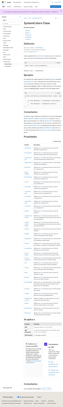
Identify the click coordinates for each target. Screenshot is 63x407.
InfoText (27, 267)
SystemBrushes (43, 118)
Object (31, 70)
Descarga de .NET (55, 6)
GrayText (27, 229)
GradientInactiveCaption (27, 224)
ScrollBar (27, 293)
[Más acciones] (60, 18)
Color (53, 56)
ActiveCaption (28, 153)
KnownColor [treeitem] (6, 36)
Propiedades (28, 37)
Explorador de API (36, 18)
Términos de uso (28, 403)
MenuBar (27, 277)
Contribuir (43, 401)
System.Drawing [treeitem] (7, 26)
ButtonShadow (28, 177)
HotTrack (27, 243)
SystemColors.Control (45, 130)
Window (27, 303)
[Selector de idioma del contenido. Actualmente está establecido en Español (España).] (8, 397)
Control (26, 182)
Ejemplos (27, 33)
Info (26, 263)
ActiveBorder (28, 148)
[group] (43, 101)
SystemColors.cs (32, 51)
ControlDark (28, 186)
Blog (37, 401)
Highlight (27, 233)
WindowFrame (28, 308)
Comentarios (28, 35)
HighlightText (28, 238)
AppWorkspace (28, 162)
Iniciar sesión (58, 2)
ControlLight (28, 196)
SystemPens (30, 118)
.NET (29, 18)
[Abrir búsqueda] (52, 2)
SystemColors (40, 56)
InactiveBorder (28, 248)
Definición (27, 30)
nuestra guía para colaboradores (33, 361)
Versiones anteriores (28, 401)
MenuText (27, 288)
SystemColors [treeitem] (8, 64)
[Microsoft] (3, 2)
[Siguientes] (48, 2)
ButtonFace (27, 167)
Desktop (27, 211)
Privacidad (50, 401)
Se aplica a (28, 39)
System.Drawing (39, 47)
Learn (25, 18)
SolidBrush (48, 128)
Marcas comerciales (39, 403)
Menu (26, 272)
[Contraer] (20, 16)
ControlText (27, 206)
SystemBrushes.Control (34, 125)
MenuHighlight (28, 282)
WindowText (28, 313)
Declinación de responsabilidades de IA (11, 401)
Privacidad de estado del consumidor (11, 403)
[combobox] (12, 20)
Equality (53, 79)
